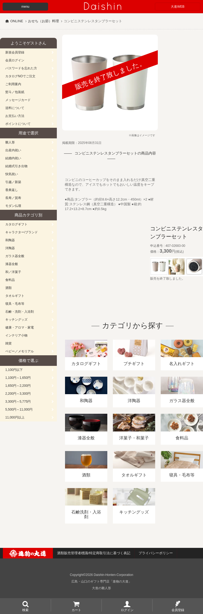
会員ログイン (14, 60)
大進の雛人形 (101, 588)
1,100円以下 (14, 370)
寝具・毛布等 (14, 304)
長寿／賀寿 (13, 198)
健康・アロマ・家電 (19, 327)
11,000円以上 (15, 417)
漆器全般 (11, 264)
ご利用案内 (13, 84)
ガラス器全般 (14, 256)
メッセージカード (18, 100)
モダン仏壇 (13, 206)
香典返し (11, 190)
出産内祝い (13, 150)
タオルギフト (14, 296)
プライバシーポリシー (156, 553)
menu (25, 6)
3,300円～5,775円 (18, 401)
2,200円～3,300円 (18, 393)
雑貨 (8, 343)
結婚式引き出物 (16, 166)
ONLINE (16, 21)
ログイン (127, 609)
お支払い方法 (14, 116)
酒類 (8, 288)
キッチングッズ (16, 319)
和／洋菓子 (13, 272)
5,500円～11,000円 (19, 409)
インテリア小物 (16, 335)
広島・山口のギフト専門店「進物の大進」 (101, 581)
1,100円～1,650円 (18, 378)
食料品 (10, 280)
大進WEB (177, 6)
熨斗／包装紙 (14, 92)
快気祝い (11, 174)
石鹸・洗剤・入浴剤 (19, 311)
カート (76, 609)
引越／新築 (13, 182)
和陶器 (10, 240)
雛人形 (10, 142)
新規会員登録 (14, 52)
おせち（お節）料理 (43, 21)
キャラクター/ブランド (21, 232)
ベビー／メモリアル (19, 351)
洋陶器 (10, 248)
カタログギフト (16, 224)
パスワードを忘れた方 (21, 68)
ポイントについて (18, 124)
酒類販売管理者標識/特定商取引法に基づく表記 (93, 553)
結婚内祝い (13, 158)
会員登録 (178, 609)
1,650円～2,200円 (18, 386)
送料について (14, 108)
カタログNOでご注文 (20, 76)
